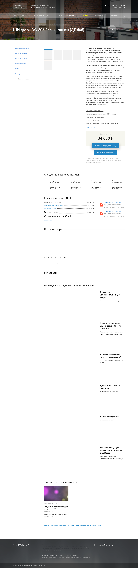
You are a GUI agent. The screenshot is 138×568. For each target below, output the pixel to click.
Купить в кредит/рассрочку (105, 146)
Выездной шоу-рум (22, 74)
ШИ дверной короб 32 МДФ (53, 205)
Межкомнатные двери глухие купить (88, 525)
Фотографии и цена (22, 48)
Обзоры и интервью (51, 503)
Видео (17, 69)
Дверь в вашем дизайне (105, 152)
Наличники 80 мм (50, 208)
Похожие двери (20, 64)
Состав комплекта (21, 58)
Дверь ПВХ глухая (68, 525)
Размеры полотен (21, 53)
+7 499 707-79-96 (22, 545)
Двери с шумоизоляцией (53, 525)
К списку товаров (24, 79)
